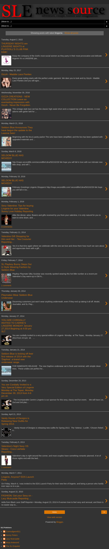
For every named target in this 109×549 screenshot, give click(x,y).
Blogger (59, 522)
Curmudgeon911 (13, 531)
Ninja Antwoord (12, 542)
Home (54, 512)
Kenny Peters (12, 535)
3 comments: (6, 227)
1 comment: (6, 285)
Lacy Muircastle (12, 539)
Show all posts (71, 33)
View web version (54, 517)
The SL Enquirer (13, 546)
